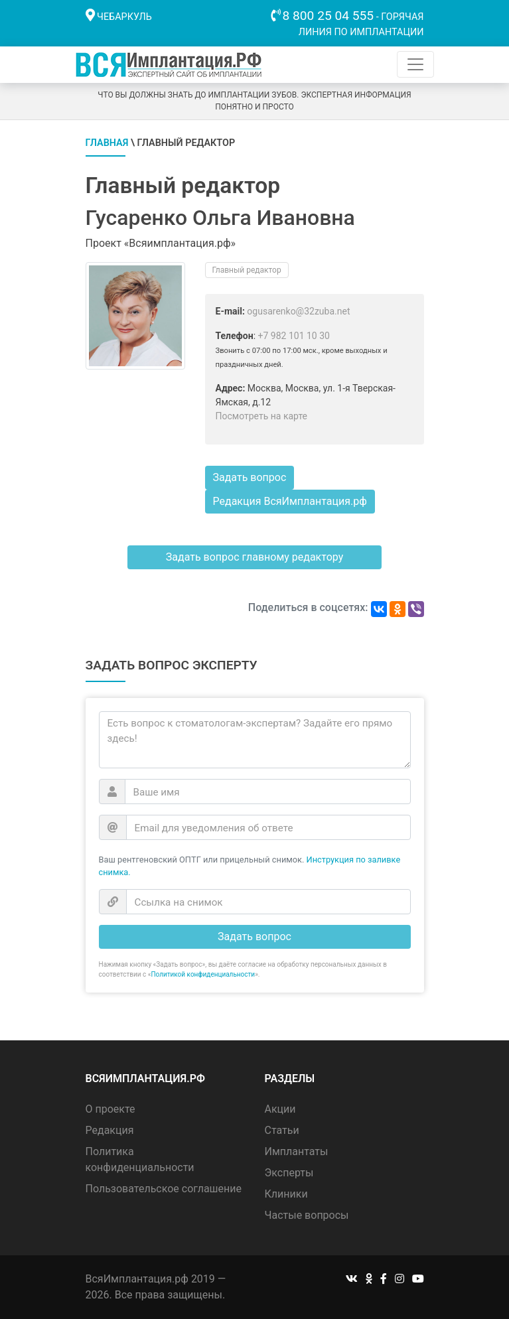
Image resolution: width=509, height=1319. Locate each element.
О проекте (110, 1109)
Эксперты (289, 1172)
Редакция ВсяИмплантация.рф (290, 501)
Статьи (282, 1130)
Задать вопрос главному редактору (254, 557)
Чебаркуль (124, 17)
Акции (280, 1109)
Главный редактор (246, 270)
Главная (107, 143)
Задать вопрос (250, 477)
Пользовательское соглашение (164, 1188)
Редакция (110, 1130)
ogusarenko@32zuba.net (298, 311)
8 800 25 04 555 (328, 15)
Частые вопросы (307, 1215)
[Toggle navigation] (415, 64)
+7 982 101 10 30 (294, 335)
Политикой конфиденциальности (203, 974)
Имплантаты (296, 1151)
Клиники (286, 1194)
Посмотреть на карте (262, 416)
